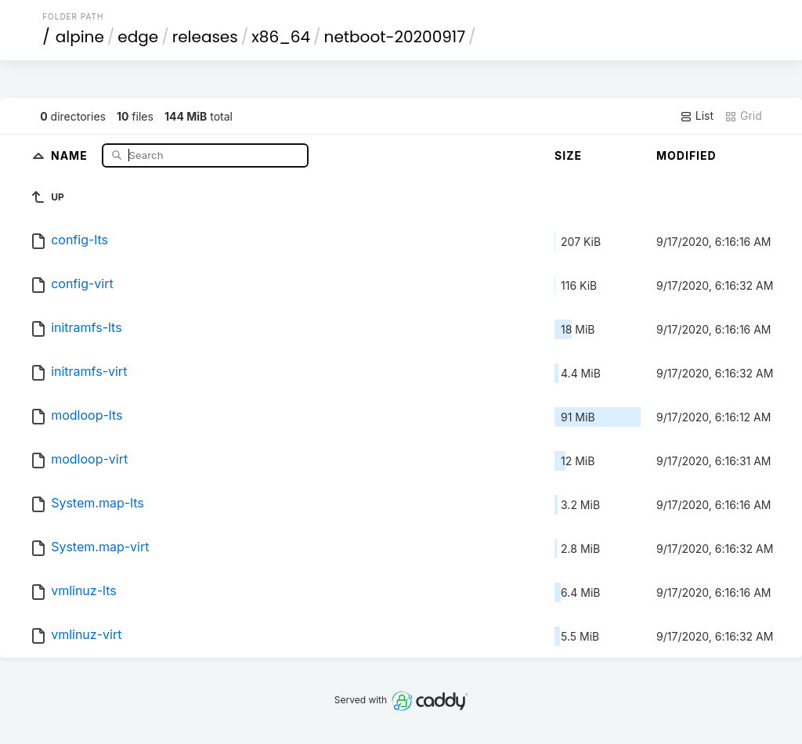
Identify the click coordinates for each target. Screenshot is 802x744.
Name (71, 154)
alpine (80, 37)
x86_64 (280, 37)
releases (205, 37)
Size (568, 155)
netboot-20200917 (395, 37)
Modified (686, 155)
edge (137, 37)
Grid (743, 116)
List (696, 116)
